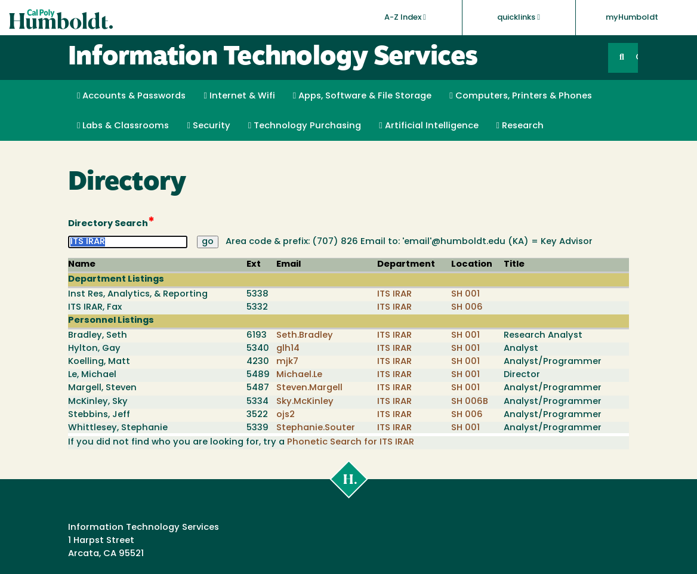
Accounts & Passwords (131, 96)
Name (81, 264)
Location (471, 264)
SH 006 (467, 307)
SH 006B (469, 401)
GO (637, 57)
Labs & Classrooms (123, 126)
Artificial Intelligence (428, 126)
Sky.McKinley (305, 401)
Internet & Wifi (239, 96)
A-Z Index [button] (405, 17)
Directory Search (111, 223)
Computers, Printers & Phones (520, 96)
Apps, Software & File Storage (362, 96)
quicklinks (518, 17)
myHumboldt (632, 17)
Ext (253, 264)
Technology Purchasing (304, 126)
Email (288, 264)
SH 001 (465, 294)
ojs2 (285, 415)
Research (520, 126)
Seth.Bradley (304, 335)
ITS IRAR (394, 294)
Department (406, 264)
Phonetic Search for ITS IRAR (350, 442)
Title (514, 264)
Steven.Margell (309, 388)
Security (208, 126)
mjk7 (287, 361)
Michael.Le (299, 375)
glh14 (288, 348)
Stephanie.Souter (315, 428)
